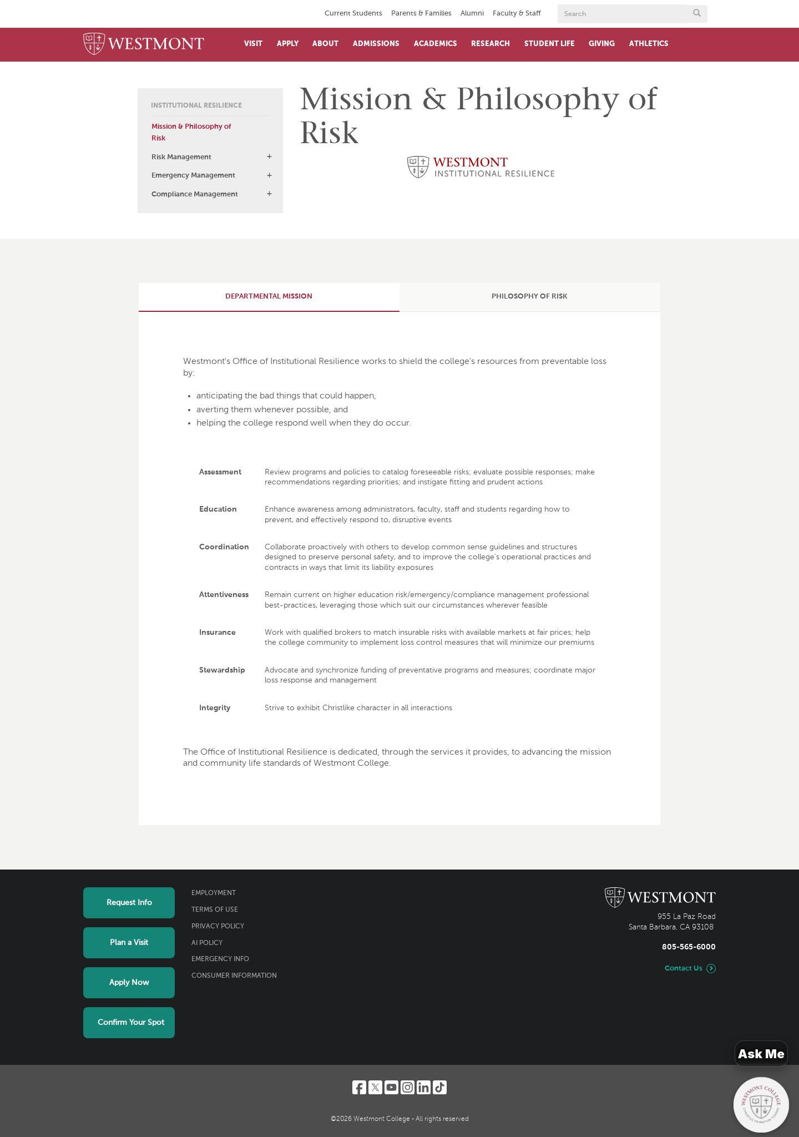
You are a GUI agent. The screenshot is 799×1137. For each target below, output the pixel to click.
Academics (435, 44)
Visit (253, 44)
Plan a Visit (129, 943)
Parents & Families (421, 13)
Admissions (376, 44)
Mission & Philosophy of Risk (191, 132)
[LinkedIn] (424, 1087)
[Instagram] (407, 1087)
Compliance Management (194, 194)
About (325, 44)
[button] (269, 156)
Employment (213, 893)
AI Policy (206, 943)
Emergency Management (193, 175)
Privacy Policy (217, 926)
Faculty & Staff (517, 13)
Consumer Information (234, 976)
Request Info (129, 903)
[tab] (269, 297)
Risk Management (181, 157)
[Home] (143, 45)
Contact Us (683, 968)
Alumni (472, 13)
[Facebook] (359, 1087)
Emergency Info (220, 959)
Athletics (649, 44)
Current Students (353, 13)
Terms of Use (214, 910)
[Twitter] (375, 1087)
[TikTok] (440, 1087)
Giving (602, 44)
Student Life (549, 44)
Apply (288, 44)
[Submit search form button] (696, 14)
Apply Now (129, 983)
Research (490, 44)
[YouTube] (391, 1087)
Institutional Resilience (196, 106)
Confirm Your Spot (131, 1023)
